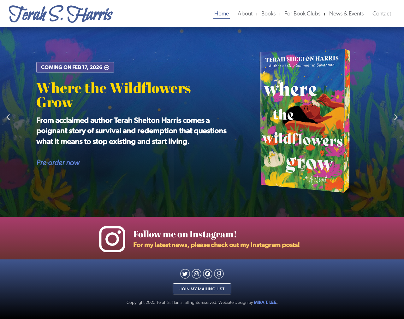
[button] (8, 117)
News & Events (346, 14)
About (245, 14)
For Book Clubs (302, 14)
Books (268, 14)
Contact (381, 14)
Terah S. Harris (60, 15)
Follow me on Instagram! (185, 234)
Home (221, 14)
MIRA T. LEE (265, 302)
